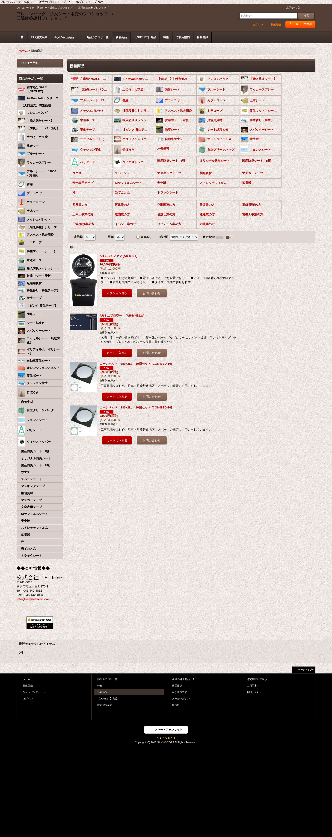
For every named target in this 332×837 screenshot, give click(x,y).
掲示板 (176, 704)
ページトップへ (306, 669)
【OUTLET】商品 (107, 698)
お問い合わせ (254, 691)
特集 (99, 685)
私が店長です (179, 691)
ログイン (258, 24)
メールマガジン (181, 698)
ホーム (26, 678)
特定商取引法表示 (257, 678)
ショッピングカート (34, 691)
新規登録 (276, 24)
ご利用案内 (253, 685)
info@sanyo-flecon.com (33, 598)
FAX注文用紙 (30, 62)
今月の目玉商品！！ (183, 678)
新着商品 (102, 691)
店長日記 (177, 685)
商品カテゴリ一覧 (107, 678)
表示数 (78, 236)
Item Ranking (104, 704)
